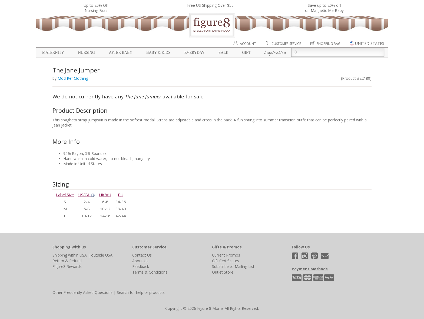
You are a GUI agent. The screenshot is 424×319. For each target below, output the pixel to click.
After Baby (120, 53)
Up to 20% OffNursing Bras (96, 8)
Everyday (194, 53)
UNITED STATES (369, 43)
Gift (246, 53)
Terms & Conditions (149, 272)
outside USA (101, 255)
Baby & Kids (158, 53)
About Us (140, 260)
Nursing (86, 53)
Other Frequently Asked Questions (82, 292)
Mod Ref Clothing (73, 78)
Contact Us (142, 255)
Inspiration (275, 53)
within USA (77, 255)
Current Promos (226, 255)
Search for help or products (141, 292)
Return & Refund (67, 260)
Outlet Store (222, 272)
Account (248, 43)
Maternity (53, 53)
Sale (223, 53)
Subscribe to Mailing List (233, 266)
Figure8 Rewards (67, 266)
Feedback (140, 266)
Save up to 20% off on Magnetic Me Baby (324, 8)
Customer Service (286, 43)
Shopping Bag (328, 43)
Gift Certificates (225, 260)
